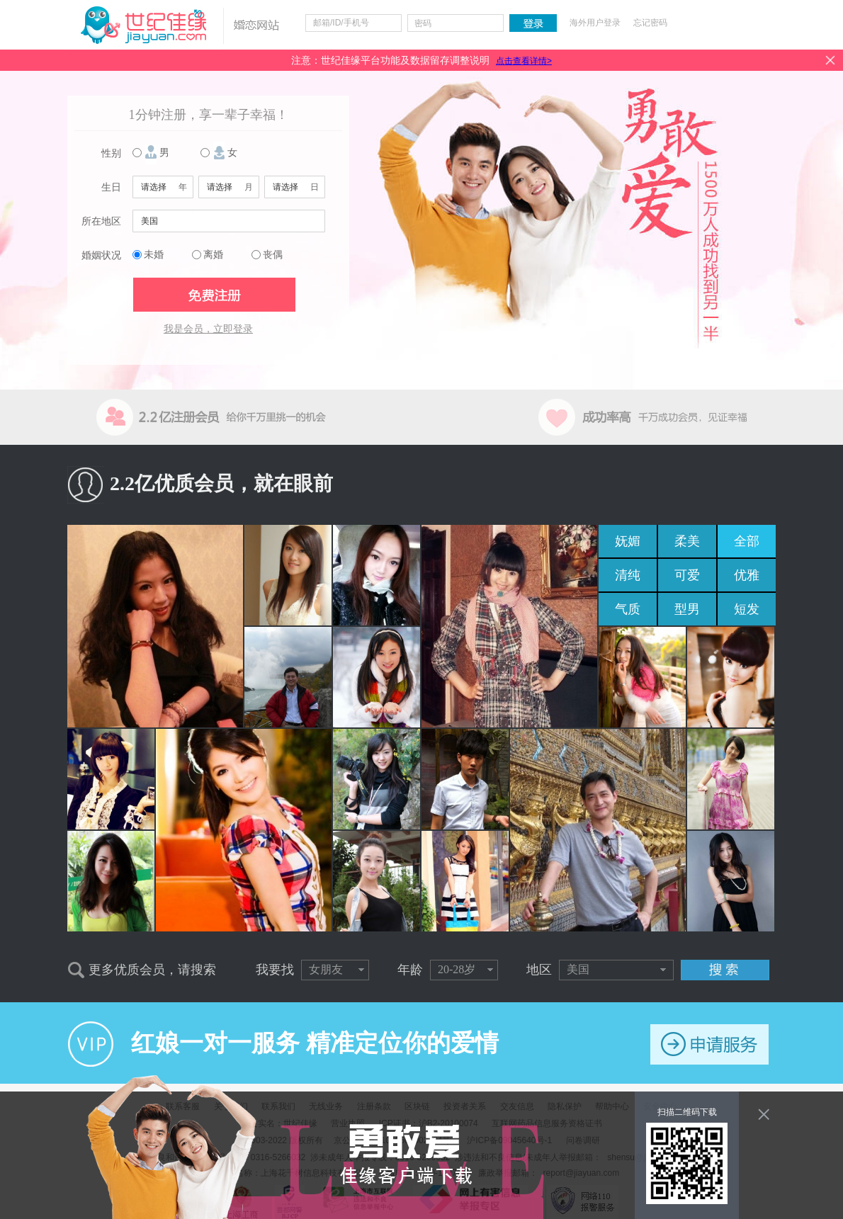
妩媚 (627, 541)
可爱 (687, 575)
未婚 (154, 254)
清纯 (627, 575)
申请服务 (709, 1044)
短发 (746, 609)
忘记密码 (650, 23)
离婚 (213, 254)
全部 (746, 541)
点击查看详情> (524, 61)
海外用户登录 (595, 23)
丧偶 (273, 254)
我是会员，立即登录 (208, 329)
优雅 (746, 575)
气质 (627, 609)
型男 (687, 609)
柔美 (687, 541)
